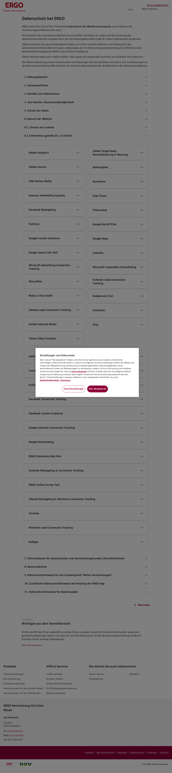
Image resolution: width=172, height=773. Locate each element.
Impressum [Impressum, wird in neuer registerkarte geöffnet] (65, 380)
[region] (87, 372)
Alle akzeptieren (97, 389)
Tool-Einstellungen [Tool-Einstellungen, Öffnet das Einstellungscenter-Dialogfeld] (73, 389)
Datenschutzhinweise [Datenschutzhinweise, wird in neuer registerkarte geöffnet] (49, 380)
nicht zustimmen (78, 371)
